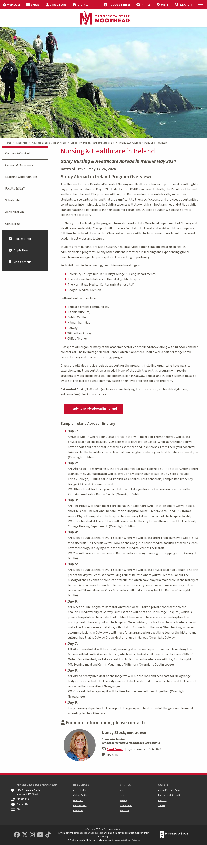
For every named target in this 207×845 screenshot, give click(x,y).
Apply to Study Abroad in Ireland (94, 408)
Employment (79, 805)
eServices (78, 810)
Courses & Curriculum (19, 153)
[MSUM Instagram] (32, 835)
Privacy (136, 840)
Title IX (161, 805)
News (122, 795)
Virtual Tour (126, 805)
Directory (78, 800)
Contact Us (12, 224)
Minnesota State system (89, 833)
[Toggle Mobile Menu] (201, 4)
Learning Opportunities (21, 177)
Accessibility (122, 840)
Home (8, 143)
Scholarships (14, 200)
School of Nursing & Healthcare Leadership (92, 143)
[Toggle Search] (183, 4)
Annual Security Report (169, 790)
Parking (123, 800)
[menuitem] (11, 4)
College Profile (80, 795)
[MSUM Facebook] (17, 835)
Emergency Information (170, 795)
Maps (122, 790)
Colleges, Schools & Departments (49, 143)
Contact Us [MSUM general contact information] (22, 804)
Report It (162, 800)
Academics (21, 143)
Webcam (124, 810)
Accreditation (14, 212)
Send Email (115, 749)
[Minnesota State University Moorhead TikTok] (48, 835)
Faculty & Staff (15, 188)
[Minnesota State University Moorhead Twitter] (25, 835)
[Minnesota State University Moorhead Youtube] (40, 835)
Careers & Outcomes (19, 165)
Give (19, 809)
